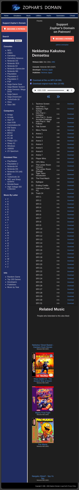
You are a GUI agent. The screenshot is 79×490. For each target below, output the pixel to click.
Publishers (11, 285)
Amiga (10, 115)
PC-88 (10, 136)
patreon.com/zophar (62, 45)
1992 (53, 62)
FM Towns (11, 128)
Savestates (60, 16)
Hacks (49, 16)
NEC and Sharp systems (14, 180)
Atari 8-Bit (11, 122)
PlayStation (12, 161)
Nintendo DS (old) (14, 172)
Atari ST (10, 120)
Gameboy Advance (15, 58)
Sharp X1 (11, 143)
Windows (11, 146)
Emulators (17, 16)
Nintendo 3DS (13, 63)
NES (9, 50)
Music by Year (13, 287)
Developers (12, 282)
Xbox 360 (11, 105)
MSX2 (10, 133)
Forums (39, 21)
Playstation (12, 74)
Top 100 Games (14, 279)
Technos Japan (47, 70)
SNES (10, 53)
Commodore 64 (13, 125)
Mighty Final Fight (42, 413)
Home (6, 16)
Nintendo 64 (12, 66)
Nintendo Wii (12, 71)
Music (28, 16)
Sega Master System (16, 87)
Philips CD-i (12, 141)
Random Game (13, 277)
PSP (9, 82)
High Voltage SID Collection (14, 188)
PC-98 (10, 138)
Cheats (72, 16)
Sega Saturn (12, 94)
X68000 (10, 149)
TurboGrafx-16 (13, 99)
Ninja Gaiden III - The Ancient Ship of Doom (43, 380)
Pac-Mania (42, 444)
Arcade (10, 117)
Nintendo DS (12, 61)
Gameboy (11, 56)
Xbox (9, 102)
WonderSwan (13, 184)
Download (70, 104)
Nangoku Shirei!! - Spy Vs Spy (42, 477)
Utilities (38, 16)
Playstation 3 (12, 79)
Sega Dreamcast (14, 97)
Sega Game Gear (14, 84)
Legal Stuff (64, 486)
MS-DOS (11, 130)
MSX (9, 174)
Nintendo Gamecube (16, 69)
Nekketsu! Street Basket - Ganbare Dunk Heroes (42, 346)
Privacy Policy (72, 486)
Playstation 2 (12, 76)
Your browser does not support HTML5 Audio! (53, 90)
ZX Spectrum (12, 151)
